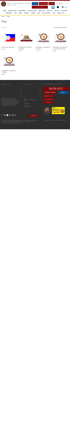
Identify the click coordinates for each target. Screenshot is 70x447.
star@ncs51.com (27, 106)
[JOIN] (35, 3)
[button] (58, 7)
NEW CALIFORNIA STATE (18, 3)
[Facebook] (10, 115)
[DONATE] (51, 3)
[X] (15, 115)
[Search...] (62, 3)
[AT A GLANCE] (40, 7)
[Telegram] (7, 115)
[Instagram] (2, 115)
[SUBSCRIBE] (43, 3)
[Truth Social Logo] (5, 115)
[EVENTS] (48, 102)
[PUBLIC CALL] (48, 96)
